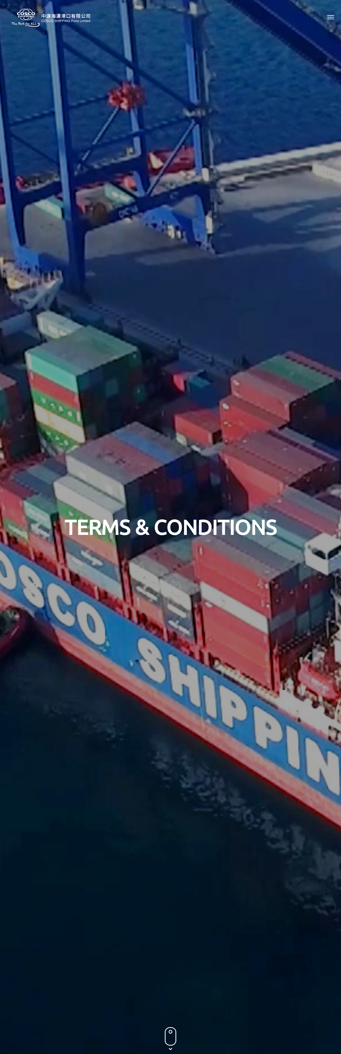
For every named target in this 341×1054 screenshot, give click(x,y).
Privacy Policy (254, 1022)
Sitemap (322, 1022)
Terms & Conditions (291, 1022)
